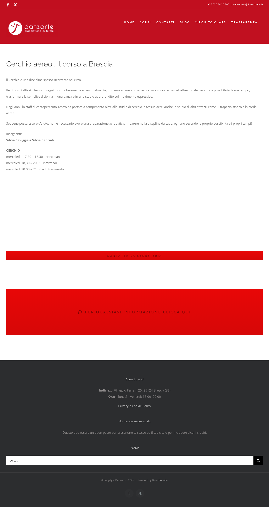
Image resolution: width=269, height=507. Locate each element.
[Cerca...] (129, 460)
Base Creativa (160, 480)
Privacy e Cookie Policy (134, 406)
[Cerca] (258, 460)
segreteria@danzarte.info (248, 4)
